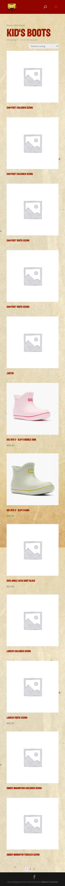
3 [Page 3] (33, 868)
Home (9, 25)
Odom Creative (49, 881)
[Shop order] (44, 46)
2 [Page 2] (30, 868)
